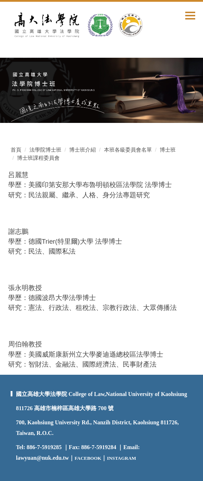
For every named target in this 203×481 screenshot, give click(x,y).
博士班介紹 (82, 150)
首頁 (16, 150)
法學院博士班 (45, 150)
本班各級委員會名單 (128, 150)
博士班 (168, 150)
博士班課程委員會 (38, 158)
